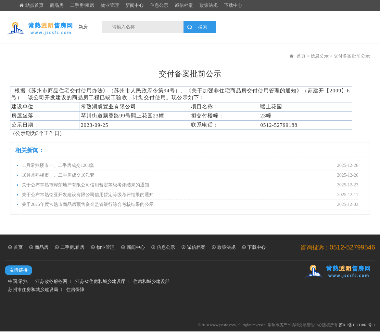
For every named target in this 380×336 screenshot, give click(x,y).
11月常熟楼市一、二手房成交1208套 (190, 165)
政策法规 (208, 5)
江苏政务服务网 (51, 281)
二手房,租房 (69, 247)
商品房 (57, 5)
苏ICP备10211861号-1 (357, 325)
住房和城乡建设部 (151, 281)
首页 (301, 56)
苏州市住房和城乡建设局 (33, 289)
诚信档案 (184, 5)
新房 (83, 26)
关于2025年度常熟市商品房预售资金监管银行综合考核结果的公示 (190, 204)
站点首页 (31, 5)
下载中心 (233, 5)
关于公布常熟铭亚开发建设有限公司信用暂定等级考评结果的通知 (190, 195)
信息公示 (159, 5)
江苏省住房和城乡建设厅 (100, 281)
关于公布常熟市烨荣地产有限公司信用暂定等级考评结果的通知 (190, 185)
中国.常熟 (18, 281)
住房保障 (75, 289)
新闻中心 (134, 5)
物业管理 (110, 5)
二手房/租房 (82, 5)
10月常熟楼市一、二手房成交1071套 (190, 175)
